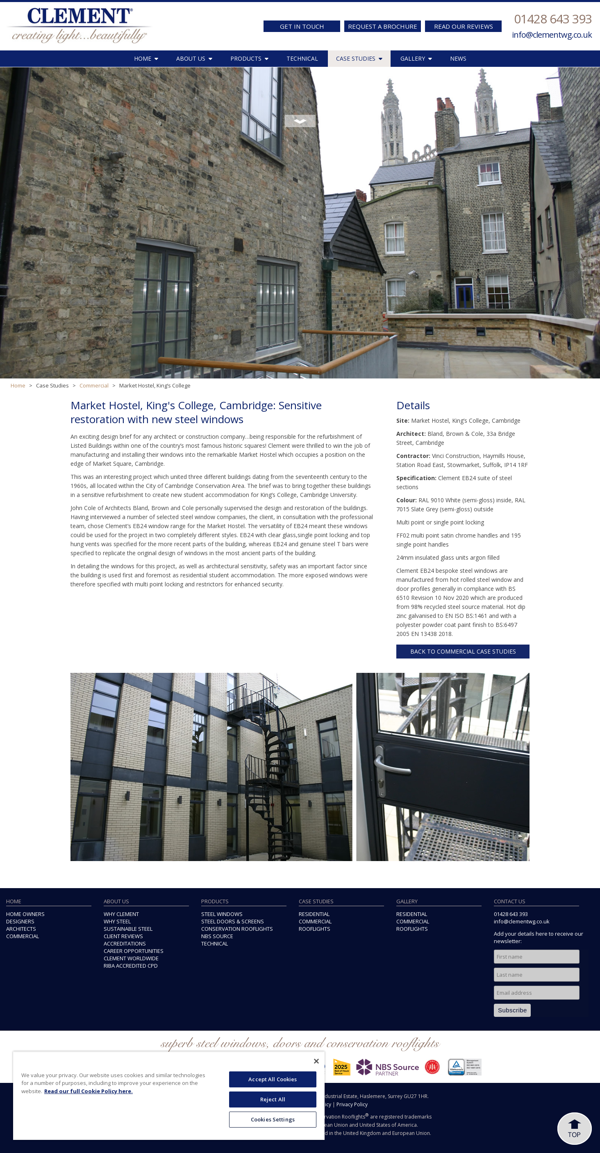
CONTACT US (509, 901)
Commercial (94, 385)
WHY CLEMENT (121, 914)
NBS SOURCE (217, 936)
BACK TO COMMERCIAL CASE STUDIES (463, 651)
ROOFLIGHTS (314, 928)
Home (18, 385)
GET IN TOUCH (302, 26)
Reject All (272, 1099)
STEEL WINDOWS (222, 914)
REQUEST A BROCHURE (382, 26)
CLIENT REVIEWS (123, 936)
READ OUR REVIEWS (463, 26)
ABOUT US (194, 58)
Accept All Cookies (272, 1079)
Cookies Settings (273, 1119)
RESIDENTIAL (314, 914)
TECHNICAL (302, 58)
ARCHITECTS (21, 928)
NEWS (458, 58)
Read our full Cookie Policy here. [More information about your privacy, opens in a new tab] (88, 1091)
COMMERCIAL (22, 936)
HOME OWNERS (25, 914)
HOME (146, 58)
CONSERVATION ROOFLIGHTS (237, 928)
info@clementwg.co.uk (552, 34)
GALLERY (416, 58)
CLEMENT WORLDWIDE (131, 958)
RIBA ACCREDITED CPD (131, 965)
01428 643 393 (553, 18)
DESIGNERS (20, 921)
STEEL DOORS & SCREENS (232, 921)
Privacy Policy (352, 1104)
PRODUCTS (249, 58)
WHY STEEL (117, 921)
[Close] (316, 1061)
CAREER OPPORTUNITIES (134, 951)
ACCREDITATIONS (125, 943)
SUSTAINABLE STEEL (128, 928)
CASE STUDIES (359, 58)
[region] (169, 1095)
